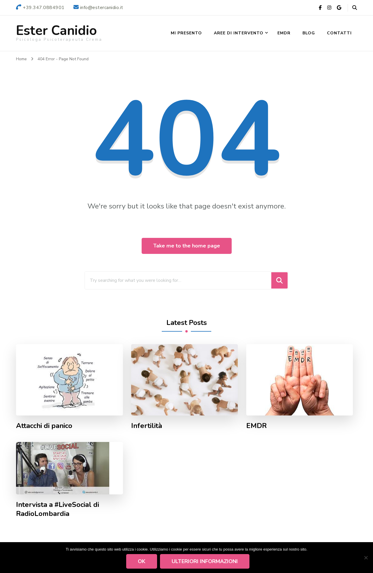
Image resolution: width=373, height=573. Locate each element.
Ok (142, 561)
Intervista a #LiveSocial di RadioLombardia (57, 509)
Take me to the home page (186, 245)
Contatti (339, 33)
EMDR (284, 33)
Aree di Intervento (238, 33)
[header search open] (354, 8)
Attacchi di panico (44, 425)
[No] (366, 557)
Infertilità (146, 425)
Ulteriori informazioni (205, 561)
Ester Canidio (56, 31)
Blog (308, 33)
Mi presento (186, 33)
